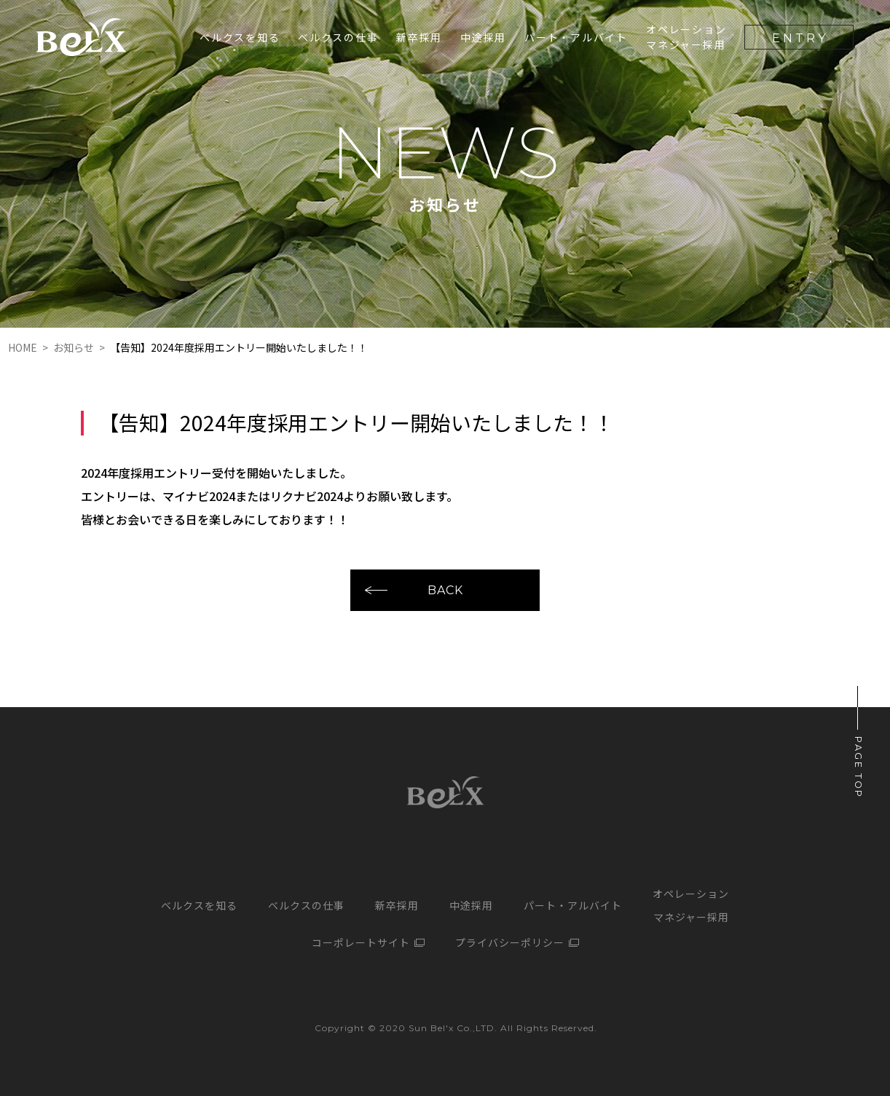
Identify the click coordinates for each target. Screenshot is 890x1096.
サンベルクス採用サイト (81, 37)
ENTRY (800, 38)
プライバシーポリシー (509, 942)
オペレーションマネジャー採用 (686, 37)
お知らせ (73, 347)
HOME (22, 347)
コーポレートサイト (361, 942)
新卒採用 (397, 905)
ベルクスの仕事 (338, 37)
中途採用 (483, 37)
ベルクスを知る (240, 37)
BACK (445, 589)
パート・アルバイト (576, 37)
